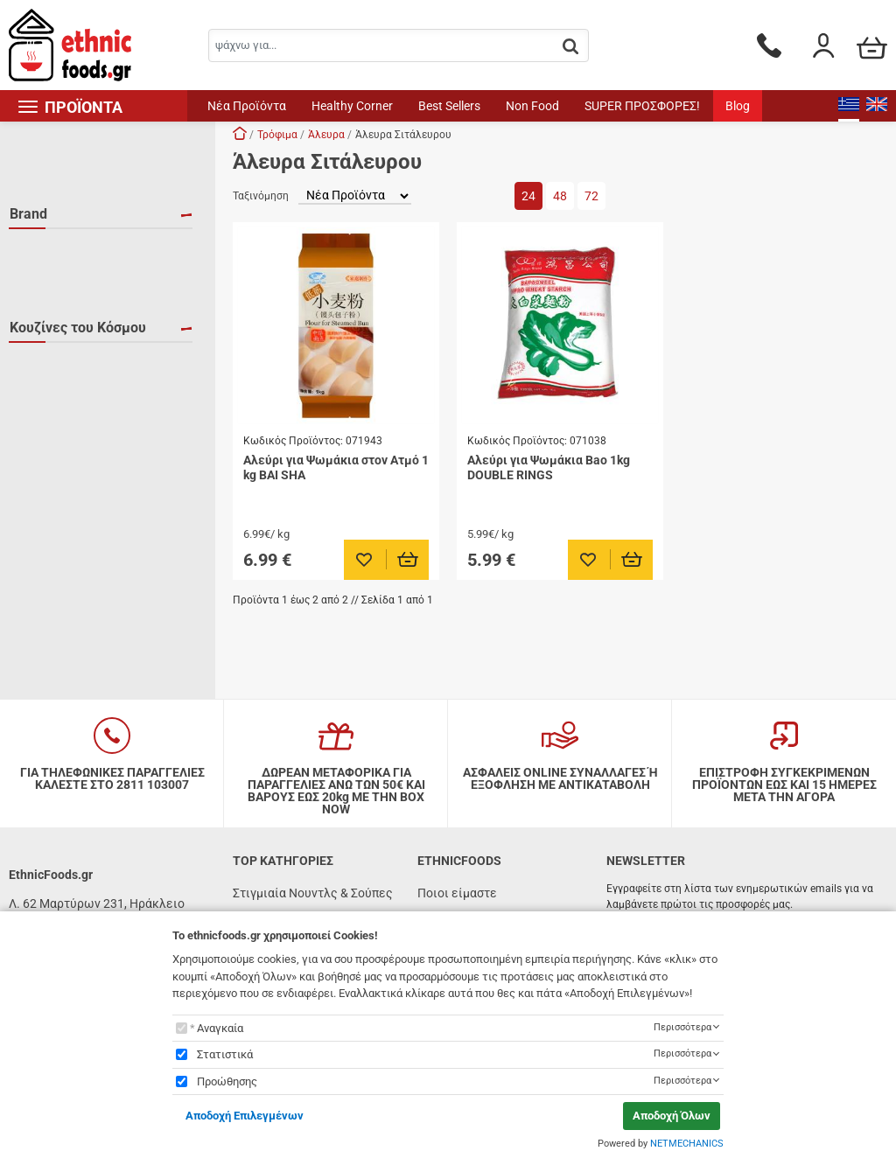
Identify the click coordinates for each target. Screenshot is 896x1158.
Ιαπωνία (53, 355)
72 (591, 196)
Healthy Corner (352, 106)
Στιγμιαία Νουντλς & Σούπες (313, 893)
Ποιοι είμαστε (457, 893)
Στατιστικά (225, 1054)
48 (560, 196)
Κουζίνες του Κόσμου (78, 318)
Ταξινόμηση (261, 196)
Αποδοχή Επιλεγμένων (245, 1115)
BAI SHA (53, 251)
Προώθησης (227, 1081)
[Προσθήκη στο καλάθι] (408, 560)
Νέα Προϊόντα (246, 106)
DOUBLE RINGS (73, 276)
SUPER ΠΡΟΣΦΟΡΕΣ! (642, 106)
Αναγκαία (220, 1028)
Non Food (532, 106)
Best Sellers (449, 106)
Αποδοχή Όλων (671, 1115)
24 (529, 196)
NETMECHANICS (687, 1143)
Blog (737, 106)
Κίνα (43, 380)
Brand (28, 214)
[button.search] (570, 46)
